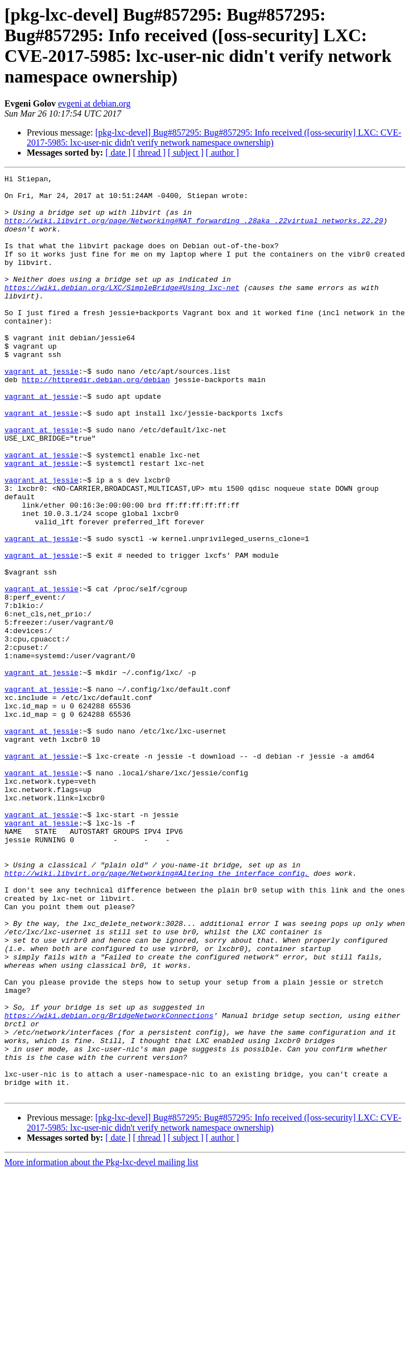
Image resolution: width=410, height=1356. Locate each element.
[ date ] (118, 152)
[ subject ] (186, 152)
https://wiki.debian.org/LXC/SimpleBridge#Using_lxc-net (121, 311)
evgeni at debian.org (94, 103)
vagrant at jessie (41, 411)
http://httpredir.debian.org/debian (96, 421)
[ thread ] (149, 152)
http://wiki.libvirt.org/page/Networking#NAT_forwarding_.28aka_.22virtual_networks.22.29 (193, 230)
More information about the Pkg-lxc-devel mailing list (101, 1346)
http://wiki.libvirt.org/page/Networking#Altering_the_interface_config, (156, 1013)
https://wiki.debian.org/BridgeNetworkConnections (108, 1184)
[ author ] (222, 152)
